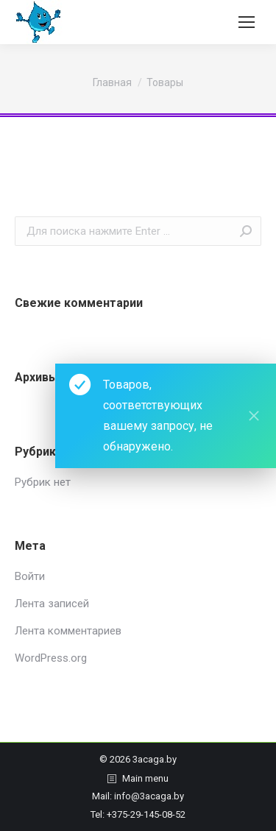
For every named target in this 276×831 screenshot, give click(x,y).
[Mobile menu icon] (246, 22)
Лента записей (52, 603)
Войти (30, 576)
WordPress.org (51, 658)
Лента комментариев (68, 630)
